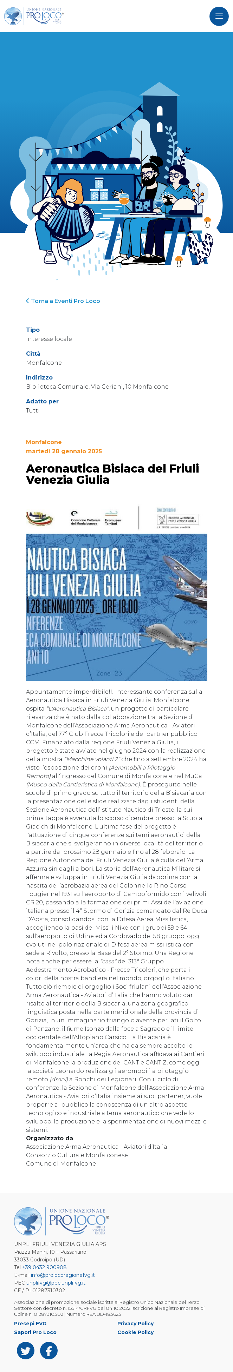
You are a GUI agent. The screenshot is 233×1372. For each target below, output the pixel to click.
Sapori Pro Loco (35, 1332)
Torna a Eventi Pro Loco (63, 301)
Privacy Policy (135, 1323)
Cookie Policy (135, 1332)
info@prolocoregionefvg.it (63, 1275)
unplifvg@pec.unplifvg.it (55, 1283)
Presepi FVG (30, 1323)
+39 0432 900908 (44, 1267)
